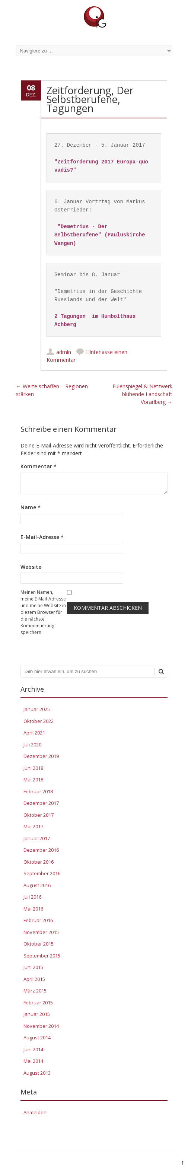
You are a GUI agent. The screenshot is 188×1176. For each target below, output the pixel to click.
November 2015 (41, 932)
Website (30, 566)
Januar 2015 (36, 1014)
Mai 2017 (33, 826)
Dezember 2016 (41, 850)
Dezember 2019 (41, 756)
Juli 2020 (32, 744)
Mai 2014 (33, 1061)
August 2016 (37, 885)
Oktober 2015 (38, 943)
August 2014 (37, 1037)
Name (30, 507)
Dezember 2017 (41, 803)
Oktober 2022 (38, 721)
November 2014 (41, 1026)
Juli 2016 (32, 896)
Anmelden (35, 1112)
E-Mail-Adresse (42, 537)
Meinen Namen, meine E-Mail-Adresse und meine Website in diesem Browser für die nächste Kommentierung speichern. (43, 612)
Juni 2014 (33, 1049)
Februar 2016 (38, 920)
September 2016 (41, 873)
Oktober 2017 (38, 815)
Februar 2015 (38, 1002)
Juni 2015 (33, 967)
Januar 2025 (36, 709)
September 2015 (41, 955)
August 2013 (37, 1073)
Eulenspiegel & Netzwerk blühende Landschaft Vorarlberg (142, 394)
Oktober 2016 (38, 861)
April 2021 (34, 732)
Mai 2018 (33, 779)
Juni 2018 (33, 768)
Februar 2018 (38, 791)
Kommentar (38, 466)
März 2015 (35, 990)
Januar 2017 (36, 838)
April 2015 (34, 979)
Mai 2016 (33, 908)
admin (63, 352)
